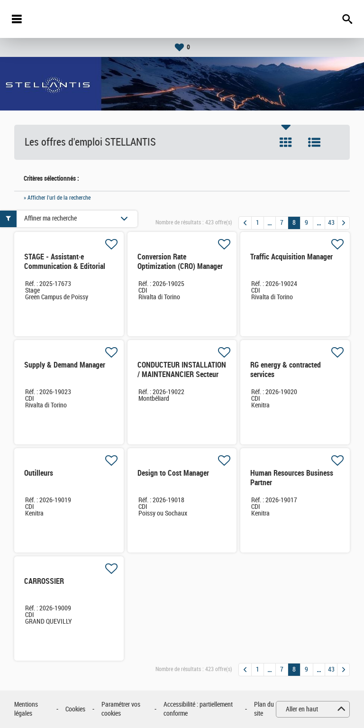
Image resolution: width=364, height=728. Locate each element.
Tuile (286, 142)
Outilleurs (38, 473)
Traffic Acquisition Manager (291, 256)
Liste (314, 142)
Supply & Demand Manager (64, 364)
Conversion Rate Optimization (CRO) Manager (180, 261)
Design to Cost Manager (173, 473)
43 (331, 223)
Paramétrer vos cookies (120, 709)
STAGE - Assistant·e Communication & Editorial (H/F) (64, 266)
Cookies (75, 709)
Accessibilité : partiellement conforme (198, 709)
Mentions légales (26, 709)
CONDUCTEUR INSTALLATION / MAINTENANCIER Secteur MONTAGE (181, 374)
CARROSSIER (44, 581)
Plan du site (264, 709)
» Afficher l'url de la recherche (57, 197)
